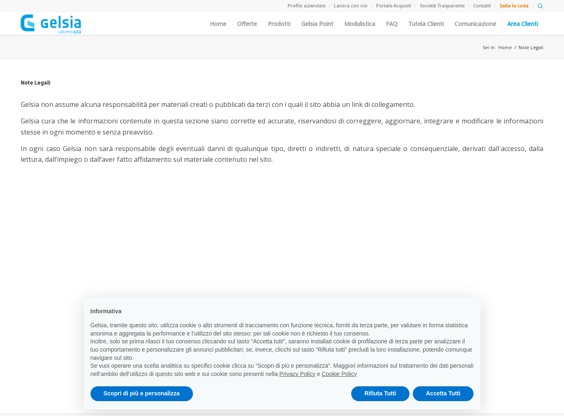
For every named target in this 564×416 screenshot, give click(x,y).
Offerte (247, 24)
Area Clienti (522, 24)
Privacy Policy (297, 374)
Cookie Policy (339, 374)
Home (218, 24)
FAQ (391, 24)
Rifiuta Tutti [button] (380, 393)
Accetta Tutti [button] (443, 393)
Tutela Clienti (426, 24)
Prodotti (279, 24)
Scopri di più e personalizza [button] (142, 393)
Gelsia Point (317, 24)
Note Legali (531, 47)
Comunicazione (475, 24)
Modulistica (359, 24)
